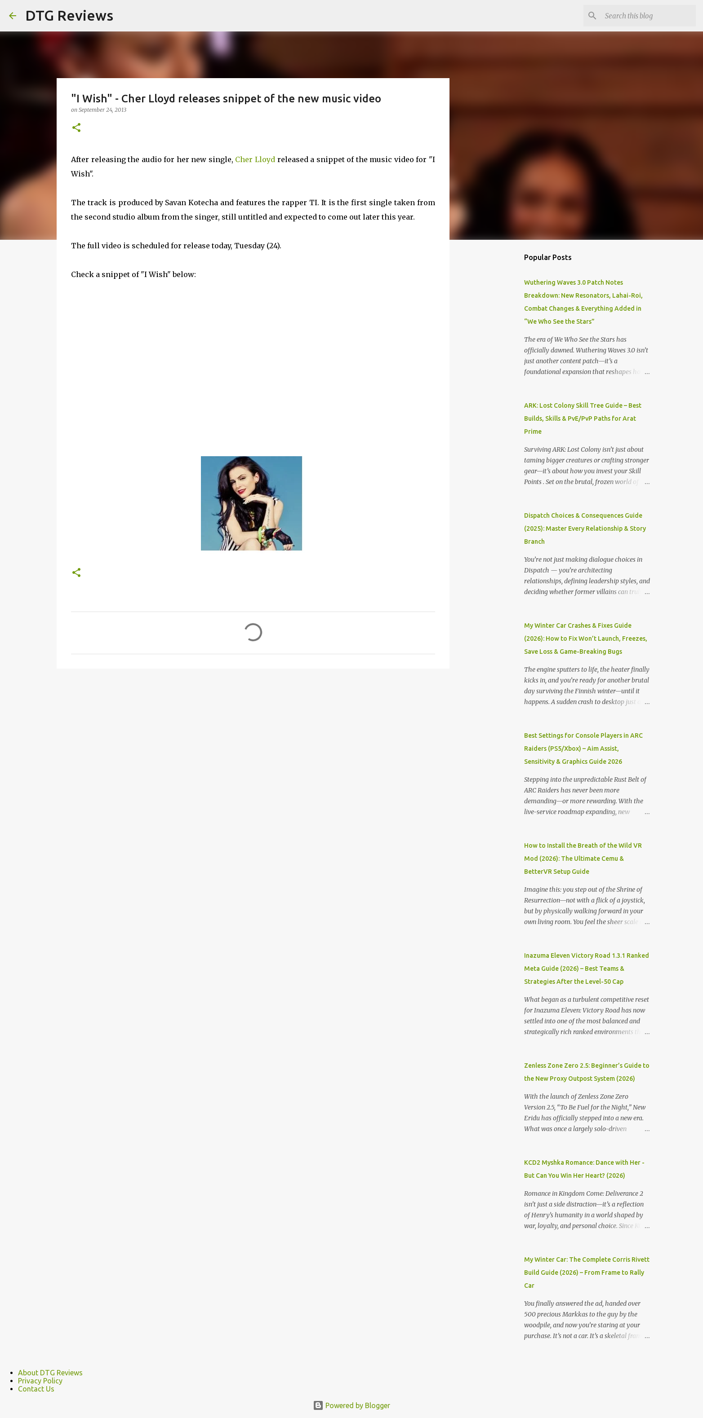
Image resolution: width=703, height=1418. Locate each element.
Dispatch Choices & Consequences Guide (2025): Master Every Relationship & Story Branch (585, 528)
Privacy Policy (40, 1381)
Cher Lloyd (254, 159)
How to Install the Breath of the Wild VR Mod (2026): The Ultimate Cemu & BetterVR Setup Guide (583, 858)
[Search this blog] (648, 15)
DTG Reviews (69, 15)
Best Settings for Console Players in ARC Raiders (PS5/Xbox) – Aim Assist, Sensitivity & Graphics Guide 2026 (583, 748)
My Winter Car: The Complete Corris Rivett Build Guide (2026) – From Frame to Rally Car (587, 1272)
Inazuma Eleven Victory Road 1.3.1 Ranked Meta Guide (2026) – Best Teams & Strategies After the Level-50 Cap (586, 968)
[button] (76, 128)
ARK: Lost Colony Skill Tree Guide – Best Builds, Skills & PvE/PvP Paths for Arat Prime (582, 418)
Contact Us (36, 1389)
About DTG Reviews (50, 1373)
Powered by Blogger (351, 1405)
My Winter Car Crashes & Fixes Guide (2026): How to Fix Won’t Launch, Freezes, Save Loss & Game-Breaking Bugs (585, 638)
